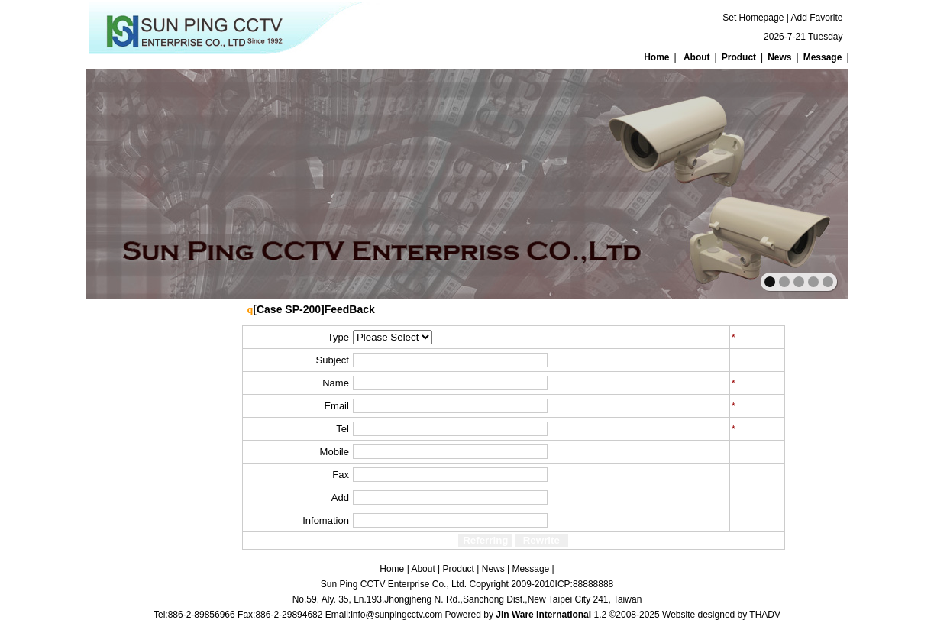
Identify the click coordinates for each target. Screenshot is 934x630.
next (804, 182)
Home (656, 57)
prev (130, 182)
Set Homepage (753, 17)
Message (822, 57)
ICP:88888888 (584, 584)
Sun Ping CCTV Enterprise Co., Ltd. (394, 584)
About (697, 57)
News (779, 57)
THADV (764, 614)
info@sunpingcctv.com (396, 614)
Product (739, 57)
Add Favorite (816, 17)
